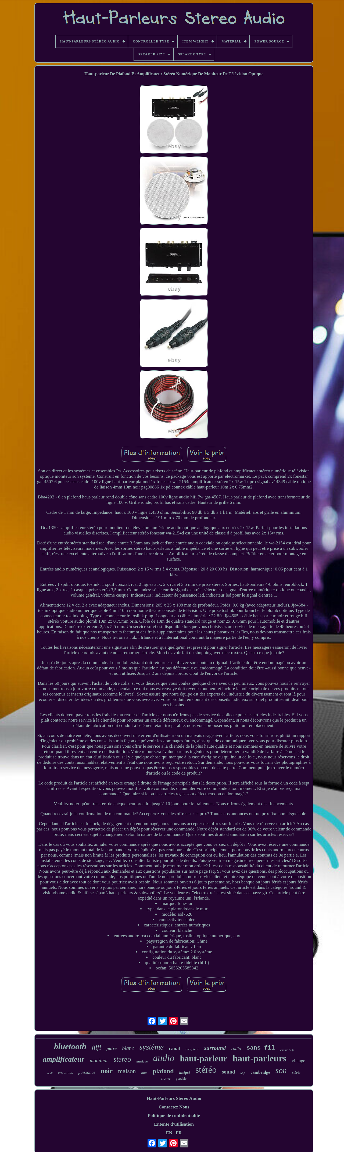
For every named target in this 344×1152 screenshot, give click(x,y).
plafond (163, 1071)
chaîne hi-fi (287, 1049)
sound (228, 1072)
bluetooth (70, 1046)
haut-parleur (203, 1058)
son (281, 1070)
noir (107, 1071)
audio (164, 1058)
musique (142, 1061)
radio (236, 1048)
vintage (298, 1060)
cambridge (260, 1072)
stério (296, 1073)
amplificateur (63, 1059)
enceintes (65, 1072)
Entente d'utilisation (174, 1124)
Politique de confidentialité (174, 1115)
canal (174, 1048)
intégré (184, 1073)
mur (144, 1073)
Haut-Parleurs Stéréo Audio (173, 1098)
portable (181, 1078)
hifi (96, 1047)
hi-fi (243, 1073)
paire (111, 1048)
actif (50, 1073)
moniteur (99, 1060)
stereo (122, 1059)
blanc (128, 1048)
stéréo (206, 1070)
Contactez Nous (174, 1107)
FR (179, 1132)
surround (215, 1048)
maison (127, 1071)
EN (169, 1132)
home (165, 1078)
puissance (86, 1072)
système (151, 1047)
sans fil (260, 1048)
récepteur (192, 1049)
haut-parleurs (259, 1058)
